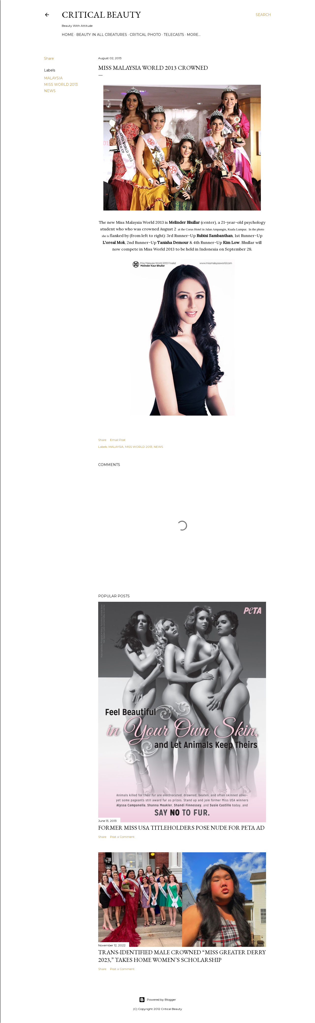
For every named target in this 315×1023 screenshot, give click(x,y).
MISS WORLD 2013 (61, 84)
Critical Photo (145, 34)
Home (68, 34)
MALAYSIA (53, 78)
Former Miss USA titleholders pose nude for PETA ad (181, 827)
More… (194, 34)
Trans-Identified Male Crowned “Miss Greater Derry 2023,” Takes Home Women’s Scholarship (182, 956)
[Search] (263, 15)
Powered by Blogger (157, 1000)
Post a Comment (122, 837)
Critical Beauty (101, 14)
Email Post (118, 440)
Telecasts (174, 34)
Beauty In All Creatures (101, 34)
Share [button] (49, 58)
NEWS (50, 91)
